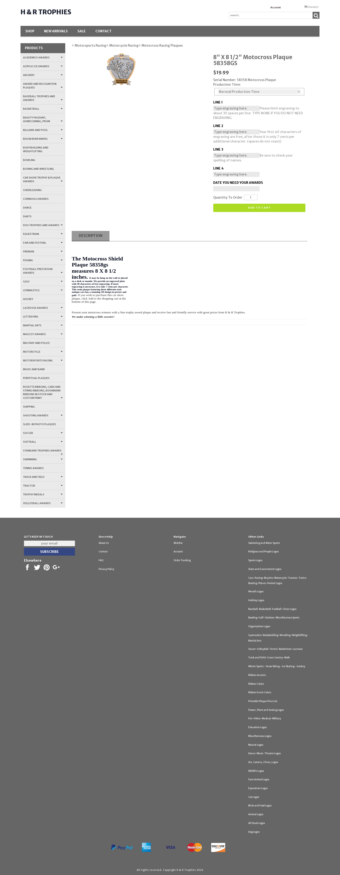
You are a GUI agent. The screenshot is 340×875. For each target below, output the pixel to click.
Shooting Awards (43, 415)
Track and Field (43, 476)
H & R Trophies (46, 12)
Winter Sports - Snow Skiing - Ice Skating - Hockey (276, 666)
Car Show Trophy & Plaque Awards (43, 179)
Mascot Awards (43, 334)
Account (275, 7)
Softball (43, 441)
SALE (81, 31)
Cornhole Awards (36, 198)
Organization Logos (259, 626)
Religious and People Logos (263, 551)
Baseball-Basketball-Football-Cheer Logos (272, 609)
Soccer (43, 433)
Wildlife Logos (256, 770)
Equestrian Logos (258, 788)
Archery (43, 75)
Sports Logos (255, 560)
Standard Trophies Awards (43, 452)
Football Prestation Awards (43, 270)
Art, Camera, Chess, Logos (263, 762)
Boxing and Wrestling (38, 168)
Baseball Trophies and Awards (43, 98)
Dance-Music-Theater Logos (264, 753)
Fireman (43, 251)
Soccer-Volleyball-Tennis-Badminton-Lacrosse (275, 649)
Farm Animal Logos (258, 779)
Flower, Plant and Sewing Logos (266, 710)
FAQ (101, 560)
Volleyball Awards (43, 503)
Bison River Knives (43, 138)
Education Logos (257, 727)
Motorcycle (43, 351)
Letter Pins (43, 316)
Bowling (29, 160)
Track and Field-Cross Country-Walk (269, 657)
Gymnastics (43, 290)
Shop (29, 31)
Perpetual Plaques (36, 378)
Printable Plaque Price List (262, 701)
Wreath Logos (255, 591)
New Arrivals (56, 31)
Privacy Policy (106, 569)
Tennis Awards (33, 468)
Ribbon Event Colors (259, 692)
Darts (27, 216)
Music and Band (34, 369)
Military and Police (36, 343)
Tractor (43, 485)
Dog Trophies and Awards (43, 225)
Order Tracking (182, 560)
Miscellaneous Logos (259, 736)
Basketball (43, 108)
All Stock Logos (256, 823)
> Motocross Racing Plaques (161, 45)
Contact (103, 31)
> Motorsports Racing (89, 45)
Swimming (43, 459)
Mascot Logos (255, 744)
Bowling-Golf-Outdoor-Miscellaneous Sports (273, 617)
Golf (43, 281)
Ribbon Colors (256, 683)
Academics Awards (43, 57)
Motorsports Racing (43, 360)
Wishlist (178, 543)
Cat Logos (253, 797)
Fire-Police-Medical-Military (264, 718)
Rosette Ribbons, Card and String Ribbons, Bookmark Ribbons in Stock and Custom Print (43, 392)
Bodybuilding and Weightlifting (35, 149)
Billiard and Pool (43, 130)
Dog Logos (254, 831)
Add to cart (259, 207)
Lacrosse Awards (43, 307)
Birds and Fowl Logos (260, 805)
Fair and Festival (43, 242)
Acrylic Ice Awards (43, 66)
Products (34, 48)
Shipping (29, 406)
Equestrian (43, 234)
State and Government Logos (264, 569)
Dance (27, 207)
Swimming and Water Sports (264, 543)
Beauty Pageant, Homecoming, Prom (43, 119)
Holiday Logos (256, 600)
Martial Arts (43, 325)
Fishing (43, 260)
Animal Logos (255, 814)
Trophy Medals (43, 494)
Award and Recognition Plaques (43, 85)
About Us (104, 543)
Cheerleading (32, 190)
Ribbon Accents (257, 675)
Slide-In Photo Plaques (39, 424)
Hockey (28, 299)
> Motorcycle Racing (122, 45)
